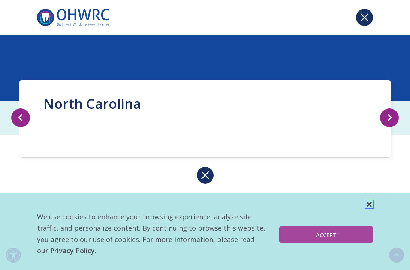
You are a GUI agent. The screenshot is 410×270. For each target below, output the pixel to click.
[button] (369, 204)
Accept (326, 234)
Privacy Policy (72, 250)
